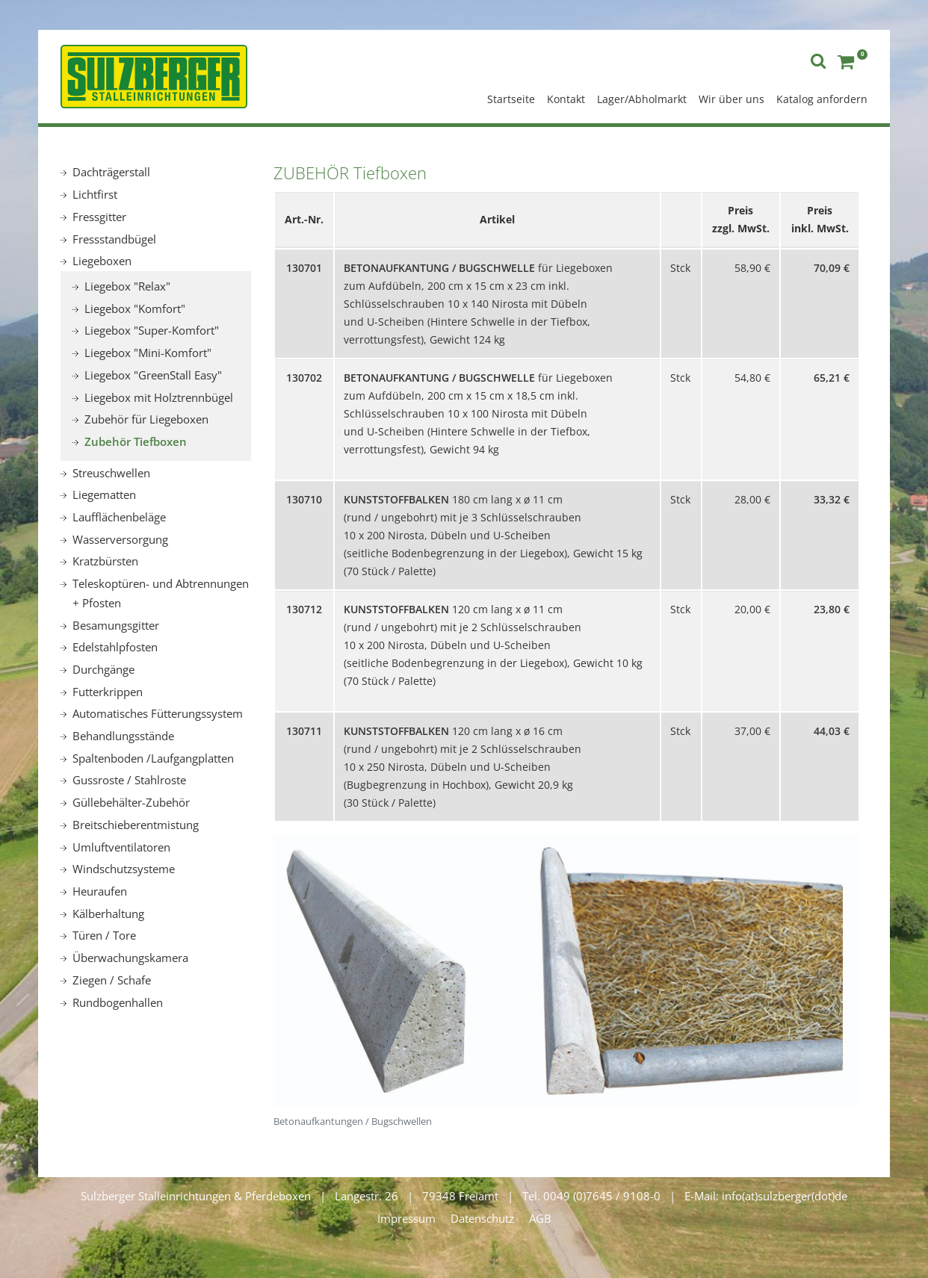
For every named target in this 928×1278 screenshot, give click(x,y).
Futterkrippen (107, 691)
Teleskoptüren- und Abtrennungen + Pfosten (160, 593)
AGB (540, 1218)
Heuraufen (99, 891)
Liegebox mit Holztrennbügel (158, 397)
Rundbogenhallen (117, 1002)
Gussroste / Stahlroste (129, 779)
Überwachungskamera (130, 957)
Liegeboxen (102, 260)
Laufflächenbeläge (119, 516)
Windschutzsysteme (123, 868)
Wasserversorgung (120, 539)
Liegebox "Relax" (127, 286)
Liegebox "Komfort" (134, 308)
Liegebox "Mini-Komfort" (147, 352)
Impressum (406, 1218)
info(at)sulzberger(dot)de (784, 1195)
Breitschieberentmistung (135, 824)
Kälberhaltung (108, 913)
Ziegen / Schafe (111, 980)
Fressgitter (99, 216)
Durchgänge (103, 669)
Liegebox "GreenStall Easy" (153, 374)
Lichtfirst (94, 194)
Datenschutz (482, 1218)
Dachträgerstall (111, 171)
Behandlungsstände (123, 735)
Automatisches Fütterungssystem (157, 713)
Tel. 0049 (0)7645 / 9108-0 (591, 1195)
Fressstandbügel (114, 239)
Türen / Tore (104, 935)
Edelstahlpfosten (115, 646)
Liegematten (104, 494)
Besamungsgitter (115, 625)
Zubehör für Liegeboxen (146, 419)
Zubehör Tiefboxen (135, 441)
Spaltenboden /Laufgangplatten (153, 758)
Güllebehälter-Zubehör (131, 802)
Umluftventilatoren (121, 847)
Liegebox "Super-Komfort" (151, 330)
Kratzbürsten (105, 560)
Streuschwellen (111, 472)
